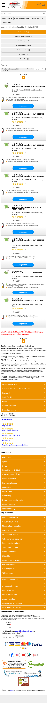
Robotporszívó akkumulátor (13, 560)
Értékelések (7, 419)
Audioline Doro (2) (23, 59)
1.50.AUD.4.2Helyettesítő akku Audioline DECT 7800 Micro (28, 272)
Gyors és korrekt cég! (23, 434)
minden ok (23, 425)
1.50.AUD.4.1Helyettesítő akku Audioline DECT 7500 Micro (28, 85)
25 (5, 70)
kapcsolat (4, 379)
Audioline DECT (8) (23, 32)
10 (3, 70)
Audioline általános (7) (23, 50)
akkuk (11, 690)
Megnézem (23, 106)
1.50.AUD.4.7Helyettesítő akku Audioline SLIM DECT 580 (28, 300)
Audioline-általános (37, 18)
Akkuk (10, 18)
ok (23, 439)
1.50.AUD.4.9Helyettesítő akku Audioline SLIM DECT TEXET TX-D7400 (26, 207)
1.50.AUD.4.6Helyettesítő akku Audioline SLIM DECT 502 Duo (28, 240)
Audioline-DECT (7, 22)
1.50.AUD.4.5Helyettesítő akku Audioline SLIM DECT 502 (28, 175)
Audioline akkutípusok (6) (23, 45)
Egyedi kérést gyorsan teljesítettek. (23, 444)
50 (7, 70)
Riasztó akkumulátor (10, 580)
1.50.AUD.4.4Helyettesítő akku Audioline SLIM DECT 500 (28, 113)
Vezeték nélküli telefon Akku (22, 18)
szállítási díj (25, 334)
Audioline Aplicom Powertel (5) (23, 36)
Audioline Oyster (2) (23, 41)
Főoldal (4, 18)
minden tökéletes (23, 429)
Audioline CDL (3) (23, 54)
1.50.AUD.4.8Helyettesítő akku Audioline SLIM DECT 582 (28, 144)
